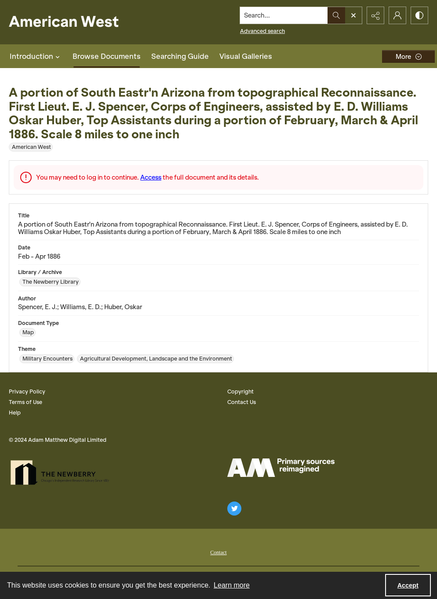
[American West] (79, 22)
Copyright (240, 391)
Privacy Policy (27, 391)
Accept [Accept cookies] (408, 585)
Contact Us (241, 402)
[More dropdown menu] (408, 56)
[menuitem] (218, 551)
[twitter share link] (234, 509)
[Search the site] (284, 15)
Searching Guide (180, 56)
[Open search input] (353, 15)
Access (150, 177)
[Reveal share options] (375, 15)
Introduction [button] (36, 56)
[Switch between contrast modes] (419, 15)
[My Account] (397, 15)
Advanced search (262, 31)
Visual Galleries (245, 56)
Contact (218, 552)
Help (15, 412)
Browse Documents (107, 56)
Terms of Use (25, 402)
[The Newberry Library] (62, 472)
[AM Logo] (281, 467)
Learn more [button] (232, 585)
